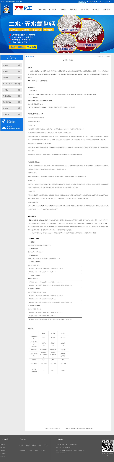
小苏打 (37, 450)
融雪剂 (5, 77)
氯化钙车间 (84, 9)
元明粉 (30, 450)
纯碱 (40, 445)
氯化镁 (5, 71)
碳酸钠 (5, 108)
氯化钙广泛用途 (54, 428)
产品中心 (11, 57)
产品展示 (63, 9)
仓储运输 (6, 114)
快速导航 (5, 439)
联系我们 (106, 9)
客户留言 (96, 9)
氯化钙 (5, 65)
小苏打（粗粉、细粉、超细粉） (11, 84)
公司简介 (52, 9)
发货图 (43, 450)
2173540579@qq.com (13, 128)
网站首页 (42, 9)
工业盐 (5, 90)
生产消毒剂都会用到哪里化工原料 (82, 428)
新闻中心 (73, 9)
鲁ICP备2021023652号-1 (62, 452)
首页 (103, 56)
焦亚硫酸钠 (7, 96)
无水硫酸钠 (7, 102)
